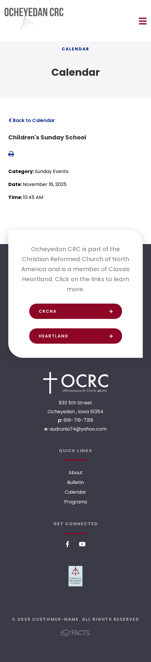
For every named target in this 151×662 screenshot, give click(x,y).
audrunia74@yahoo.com (78, 429)
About (76, 472)
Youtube (82, 544)
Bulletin (75, 482)
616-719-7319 (78, 420)
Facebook (67, 544)
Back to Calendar (31, 120)
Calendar (75, 492)
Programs (75, 501)
